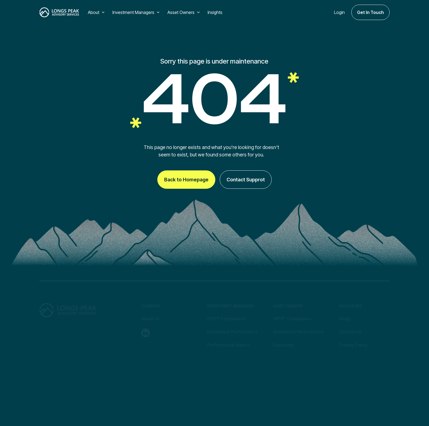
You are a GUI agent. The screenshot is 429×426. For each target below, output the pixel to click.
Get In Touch (370, 12)
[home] (59, 12)
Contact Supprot (246, 179)
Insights (215, 12)
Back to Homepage (186, 179)
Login (339, 12)
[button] (97, 12)
